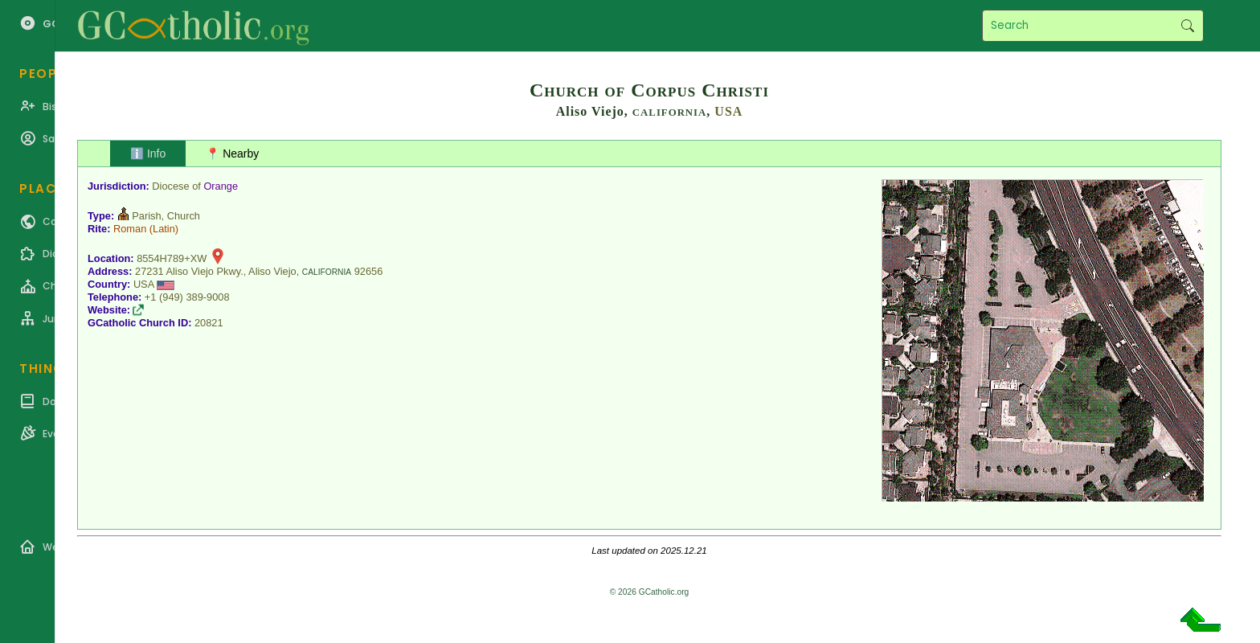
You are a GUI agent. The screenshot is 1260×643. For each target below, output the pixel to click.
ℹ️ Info (148, 153)
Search (1187, 25)
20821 (208, 323)
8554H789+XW (172, 258)
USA (728, 111)
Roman (129, 229)
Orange (220, 186)
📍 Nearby (232, 153)
